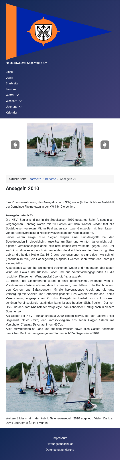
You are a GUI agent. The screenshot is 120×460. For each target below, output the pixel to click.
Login (9, 77)
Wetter (10, 95)
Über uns (11, 106)
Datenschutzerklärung (60, 449)
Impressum (60, 438)
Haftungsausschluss (60, 444)
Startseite (12, 83)
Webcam (11, 101)
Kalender (11, 112)
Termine (11, 89)
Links (9, 72)
